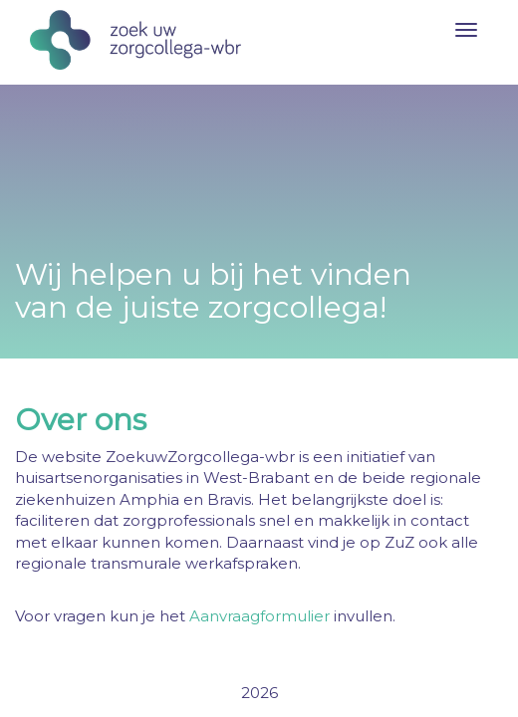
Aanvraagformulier (259, 615)
